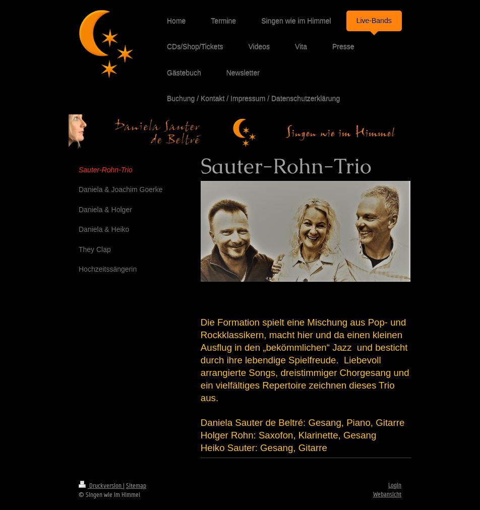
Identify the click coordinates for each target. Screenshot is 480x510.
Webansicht (387, 494)
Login (394, 485)
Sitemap (136, 486)
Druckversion (101, 486)
